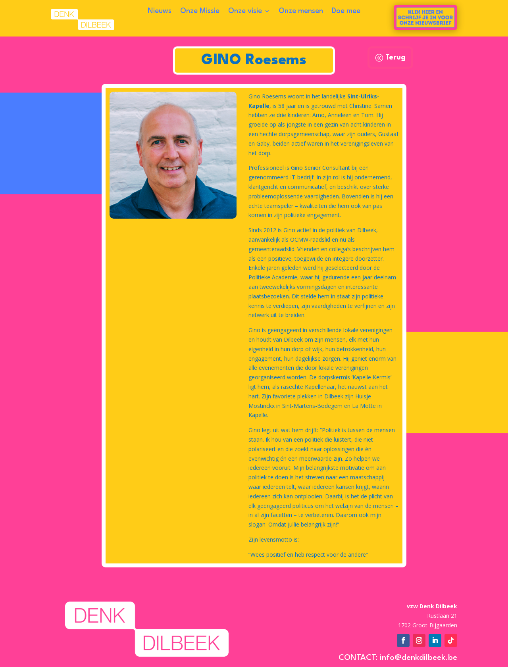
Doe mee (346, 11)
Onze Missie (199, 11)
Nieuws (159, 11)
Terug (395, 57)
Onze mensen (301, 11)
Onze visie (245, 11)
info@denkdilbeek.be (418, 658)
